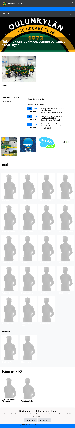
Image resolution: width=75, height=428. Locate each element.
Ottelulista (6, 108)
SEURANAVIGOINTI (39, 3)
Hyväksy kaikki (31, 420)
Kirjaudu (37, 14)
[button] (5, 34)
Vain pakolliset (44, 420)
